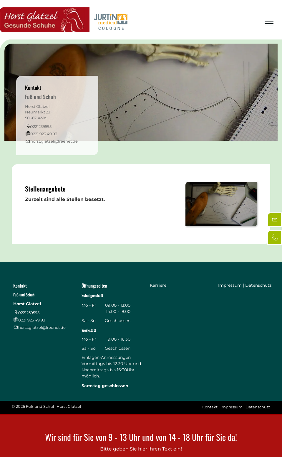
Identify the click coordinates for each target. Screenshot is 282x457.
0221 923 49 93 (43, 133)
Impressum (230, 285)
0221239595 (41, 126)
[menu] (269, 23)
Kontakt (210, 407)
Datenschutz (258, 285)
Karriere (158, 285)
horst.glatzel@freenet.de (54, 141)
